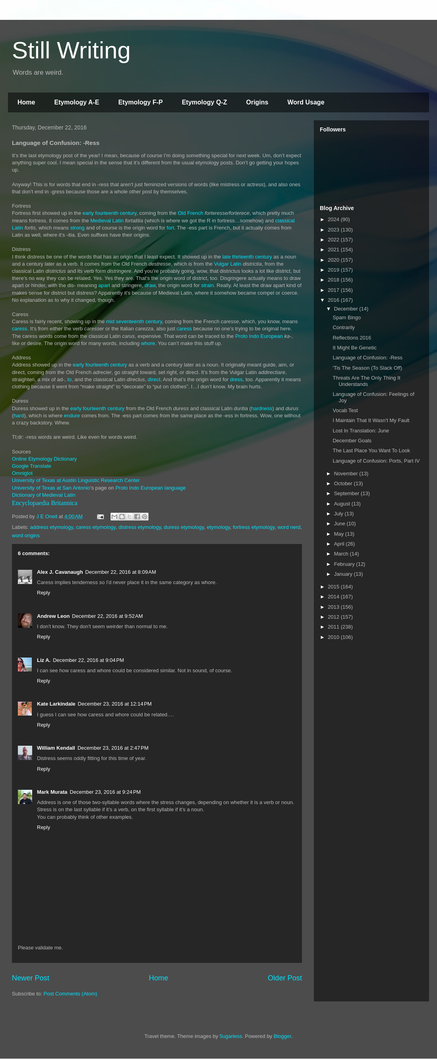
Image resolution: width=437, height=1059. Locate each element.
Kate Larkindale (56, 704)
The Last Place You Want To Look (371, 450)
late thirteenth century (247, 257)
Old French (190, 213)
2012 (334, 617)
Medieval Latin (107, 221)
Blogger (282, 1036)
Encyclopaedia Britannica (44, 503)
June (340, 524)
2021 (334, 250)
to (69, 379)
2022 (334, 240)
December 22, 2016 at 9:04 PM (88, 660)
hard (19, 416)
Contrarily (344, 327)
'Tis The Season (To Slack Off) (367, 368)
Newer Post (30, 978)
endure (72, 416)
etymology (218, 527)
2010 (334, 637)
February (345, 564)
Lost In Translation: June (361, 431)
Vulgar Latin (228, 264)
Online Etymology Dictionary (44, 459)
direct (154, 379)
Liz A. (43, 660)
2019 (334, 270)
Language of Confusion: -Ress (367, 358)
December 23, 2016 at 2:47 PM (113, 748)
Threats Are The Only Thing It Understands (366, 381)
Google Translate (31, 466)
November (347, 473)
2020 (334, 260)
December (347, 309)
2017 (334, 290)
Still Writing (71, 50)
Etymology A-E (76, 102)
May (339, 534)
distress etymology (139, 527)
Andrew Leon (53, 616)
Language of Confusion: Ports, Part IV (376, 461)
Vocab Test (345, 410)
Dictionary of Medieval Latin (43, 495)
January (344, 574)
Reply (43, 593)
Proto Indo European (259, 336)
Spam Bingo (347, 317)
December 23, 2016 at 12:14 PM (115, 704)
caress (19, 329)
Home (26, 102)
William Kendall (56, 748)
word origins (26, 535)
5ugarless (231, 1036)
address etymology (51, 527)
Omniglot (22, 473)
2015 (334, 587)
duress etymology (184, 527)
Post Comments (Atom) (70, 994)
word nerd (288, 527)
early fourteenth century (110, 213)
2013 (334, 607)
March (342, 554)
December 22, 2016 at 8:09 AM (120, 572)
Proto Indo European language (150, 488)
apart (104, 285)
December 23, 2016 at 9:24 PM (105, 792)
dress (236, 379)
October (344, 483)
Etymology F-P (140, 102)
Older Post (285, 978)
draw (150, 285)
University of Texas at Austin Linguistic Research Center (76, 480)
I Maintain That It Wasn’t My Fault (371, 420)
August (343, 504)
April (340, 544)
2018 (334, 280)
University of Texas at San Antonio (51, 488)
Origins (257, 102)
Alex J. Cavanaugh (60, 572)
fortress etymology (254, 527)
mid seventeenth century (134, 321)
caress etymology (96, 527)
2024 (334, 219)
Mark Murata (52, 792)
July (339, 514)
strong (77, 228)
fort (170, 228)
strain (207, 285)
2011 (334, 627)
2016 (334, 300)
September (347, 493)
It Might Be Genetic (355, 348)
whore (148, 343)
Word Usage (305, 102)
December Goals (352, 441)
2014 (334, 597)
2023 (334, 230)
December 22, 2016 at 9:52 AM (107, 616)
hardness (261, 408)
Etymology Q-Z (204, 102)
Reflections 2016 (352, 338)
